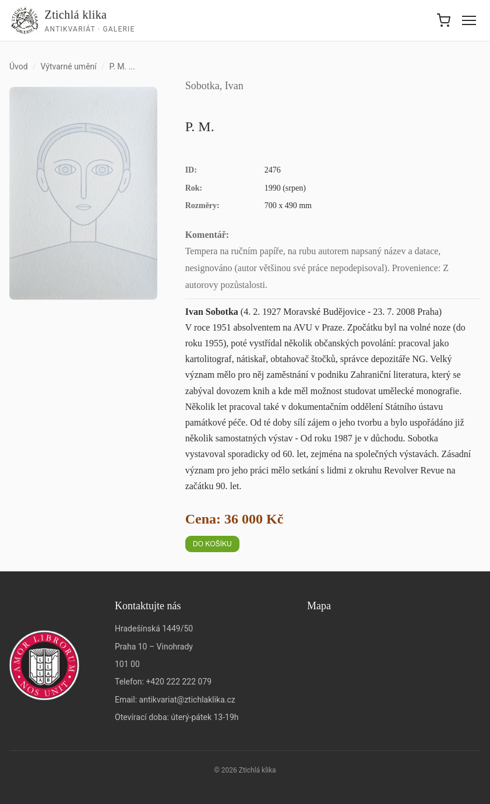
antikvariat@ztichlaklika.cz (187, 699)
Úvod (18, 66)
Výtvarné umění (68, 66)
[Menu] (469, 20)
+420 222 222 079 (178, 681)
